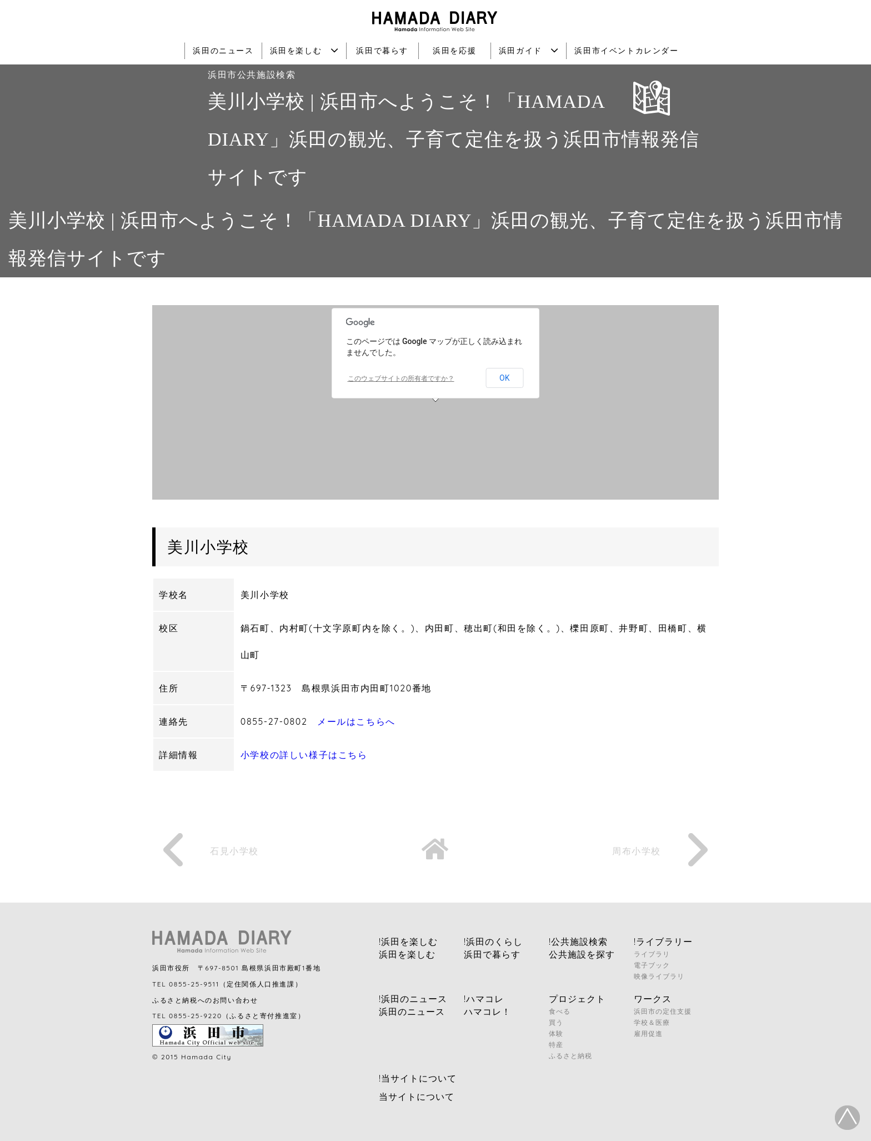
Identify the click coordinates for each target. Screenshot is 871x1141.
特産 (556, 1044)
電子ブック (652, 965)
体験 (556, 1033)
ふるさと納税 (570, 1056)
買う (556, 1022)
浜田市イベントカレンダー (626, 51)
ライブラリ (652, 954)
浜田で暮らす (382, 51)
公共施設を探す (582, 954)
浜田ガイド (529, 51)
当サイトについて (416, 1096)
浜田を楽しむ (304, 51)
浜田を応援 (454, 51)
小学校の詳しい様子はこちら (304, 754)
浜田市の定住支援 (663, 1011)
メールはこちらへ (356, 721)
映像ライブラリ (659, 976)
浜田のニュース (223, 51)
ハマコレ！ (487, 1011)
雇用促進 (648, 1033)
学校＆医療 (652, 1022)
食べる (559, 1011)
